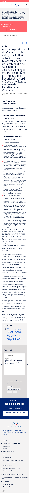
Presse (5, 448)
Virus (15, 391)
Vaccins (9, 391)
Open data (6, 481)
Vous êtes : (4, 1)
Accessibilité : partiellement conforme (13, 463)
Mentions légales (7, 465)
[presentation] (1, 364)
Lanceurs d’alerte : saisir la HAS (11, 468)
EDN (4, 454)
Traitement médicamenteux (13, 389)
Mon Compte (6, 486)
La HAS (5, 440)
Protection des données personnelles (13, 460)
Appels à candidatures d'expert (11, 443)
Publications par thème (9, 451)
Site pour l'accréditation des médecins (13, 474)
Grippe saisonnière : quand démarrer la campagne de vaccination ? (14, 362)
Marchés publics (7, 457)
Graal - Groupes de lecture (10, 484)
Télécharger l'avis (13, 29)
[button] (26, 5)
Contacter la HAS (8, 471)
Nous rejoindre (7, 446)
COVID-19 (10, 386)
